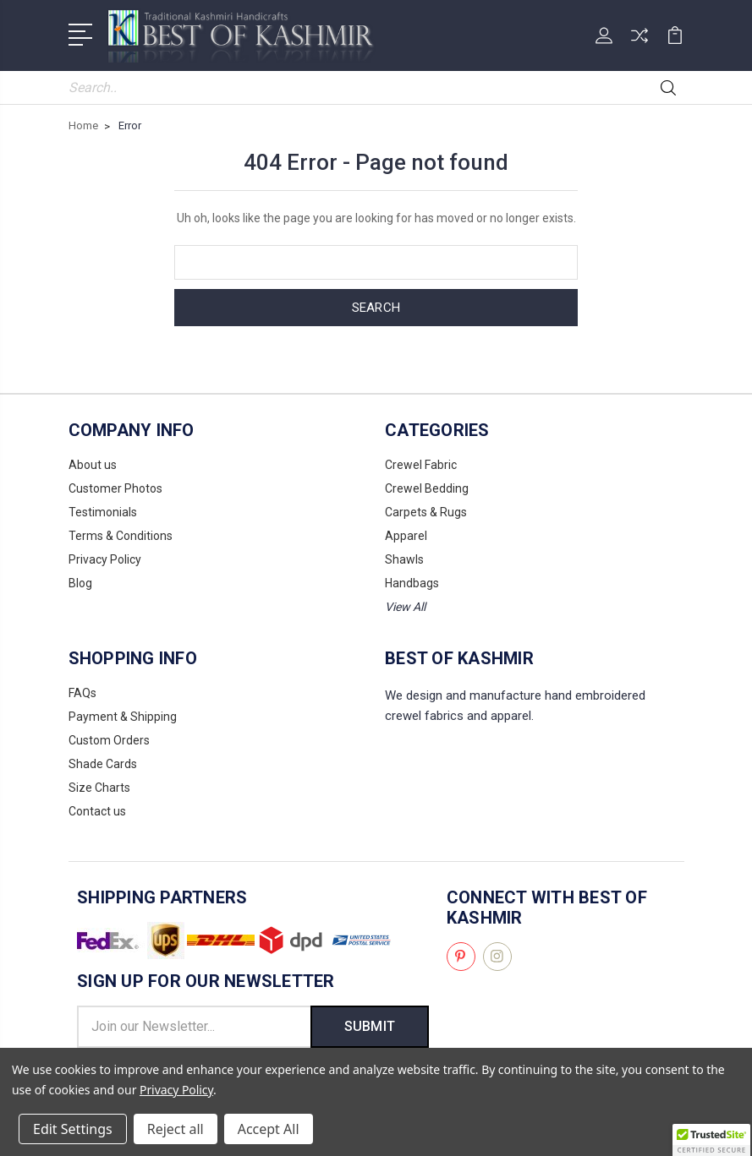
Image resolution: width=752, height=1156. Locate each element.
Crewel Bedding (427, 488)
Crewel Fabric (421, 465)
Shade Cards (103, 764)
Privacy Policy (105, 559)
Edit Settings (73, 1129)
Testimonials (103, 512)
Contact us (97, 811)
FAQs (82, 693)
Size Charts (99, 787)
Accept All (268, 1129)
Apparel (406, 536)
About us (93, 465)
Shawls (404, 559)
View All (405, 606)
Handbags (412, 583)
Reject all (175, 1129)
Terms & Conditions (121, 536)
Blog (80, 583)
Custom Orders (109, 740)
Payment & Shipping (123, 716)
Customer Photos (115, 488)
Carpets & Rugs (426, 512)
